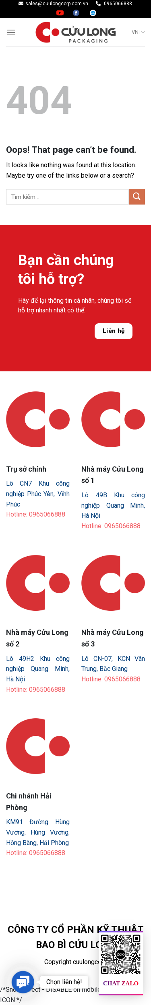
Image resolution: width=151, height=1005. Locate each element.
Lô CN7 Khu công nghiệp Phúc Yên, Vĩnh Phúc (38, 494)
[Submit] (137, 197)
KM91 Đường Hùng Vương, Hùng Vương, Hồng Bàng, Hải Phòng (38, 832)
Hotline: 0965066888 (35, 514)
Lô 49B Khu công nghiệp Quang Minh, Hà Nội (113, 505)
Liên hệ (114, 330)
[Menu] (11, 32)
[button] (23, 982)
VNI (138, 32)
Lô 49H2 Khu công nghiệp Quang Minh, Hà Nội (38, 669)
